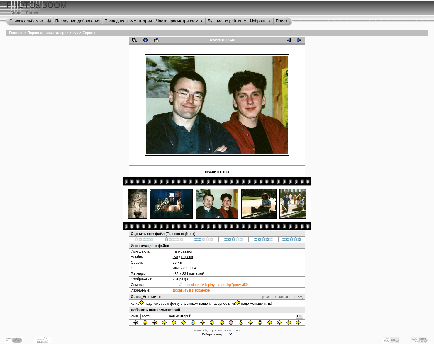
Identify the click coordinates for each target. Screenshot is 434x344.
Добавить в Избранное (191, 290)
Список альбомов (26, 20)
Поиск (281, 20)
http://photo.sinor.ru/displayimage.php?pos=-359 (210, 285)
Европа (88, 33)
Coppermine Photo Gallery (224, 330)
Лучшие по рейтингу (227, 20)
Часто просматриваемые (180, 20)
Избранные (261, 20)
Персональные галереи (48, 33)
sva (75, 33)
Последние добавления (78, 20)
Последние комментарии (128, 20)
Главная (16, 33)
